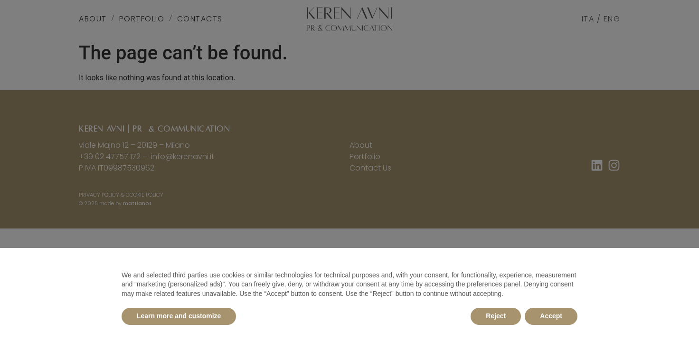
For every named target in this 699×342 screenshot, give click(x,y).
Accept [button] (551, 316)
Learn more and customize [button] (179, 316)
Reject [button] (496, 316)
